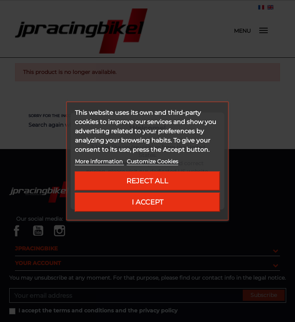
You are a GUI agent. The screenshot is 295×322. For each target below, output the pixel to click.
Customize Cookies (152, 161)
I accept (147, 202)
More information (99, 161)
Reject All (147, 180)
